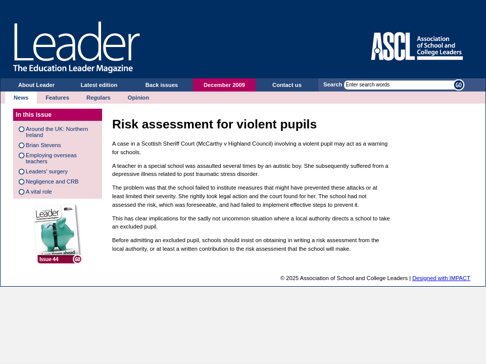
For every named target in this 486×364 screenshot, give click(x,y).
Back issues (161, 85)
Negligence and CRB (52, 181)
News (21, 98)
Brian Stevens (43, 145)
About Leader (36, 85)
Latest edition (99, 85)
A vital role (39, 192)
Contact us (287, 85)
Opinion (138, 98)
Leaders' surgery (47, 171)
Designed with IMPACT (441, 278)
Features (57, 98)
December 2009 (224, 85)
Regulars (98, 98)
